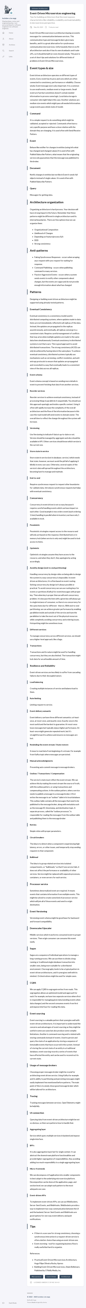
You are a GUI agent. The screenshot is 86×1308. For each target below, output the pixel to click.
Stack (33, 1302)
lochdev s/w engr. (9, 18)
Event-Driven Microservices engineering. (53, 13)
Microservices (36, 1277)
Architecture (65, 1277)
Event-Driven (51, 1277)
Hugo (34, 1300)
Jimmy (45, 1302)
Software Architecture (40, 8)
